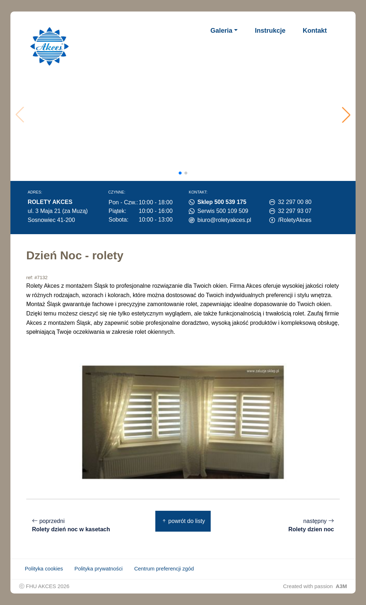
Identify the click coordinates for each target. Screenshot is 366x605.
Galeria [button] (221, 30)
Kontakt (315, 30)
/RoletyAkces (294, 220)
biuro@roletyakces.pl (224, 220)
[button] (346, 115)
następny (311, 525)
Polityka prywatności (98, 569)
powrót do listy (183, 521)
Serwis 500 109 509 (222, 211)
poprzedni (71, 525)
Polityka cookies (44, 569)
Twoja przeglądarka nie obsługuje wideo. (184, 115)
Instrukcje (270, 30)
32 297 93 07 (294, 211)
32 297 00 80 (294, 202)
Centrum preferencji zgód (164, 569)
